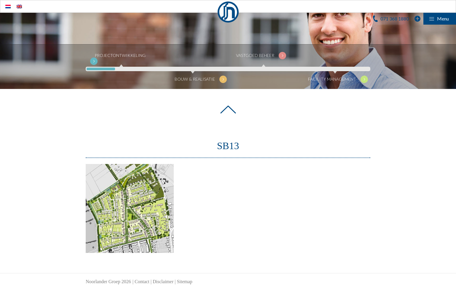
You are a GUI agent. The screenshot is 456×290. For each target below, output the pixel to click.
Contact (142, 281)
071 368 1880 (394, 18)
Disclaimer (163, 281)
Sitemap (184, 281)
